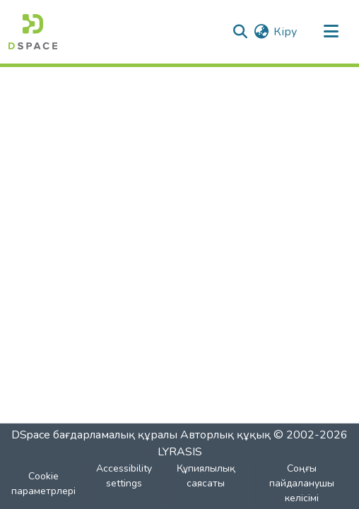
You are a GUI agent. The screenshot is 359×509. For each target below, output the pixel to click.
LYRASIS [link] (180, 452)
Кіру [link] (285, 32)
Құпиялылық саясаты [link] (206, 476)
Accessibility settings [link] (124, 476)
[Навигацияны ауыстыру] (331, 31)
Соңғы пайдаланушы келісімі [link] (301, 483)
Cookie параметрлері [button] (43, 483)
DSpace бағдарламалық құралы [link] (94, 435)
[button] (32, 31)
